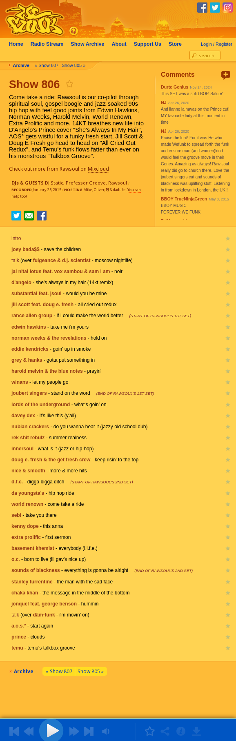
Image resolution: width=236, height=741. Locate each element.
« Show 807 (49, 65)
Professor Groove (86, 183)
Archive (90, 44)
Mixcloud (100, 168)
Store (177, 44)
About (121, 44)
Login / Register (216, 44)
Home (18, 44)
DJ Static (54, 183)
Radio (49, 44)
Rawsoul (117, 183)
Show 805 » (76, 65)
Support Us (150, 44)
